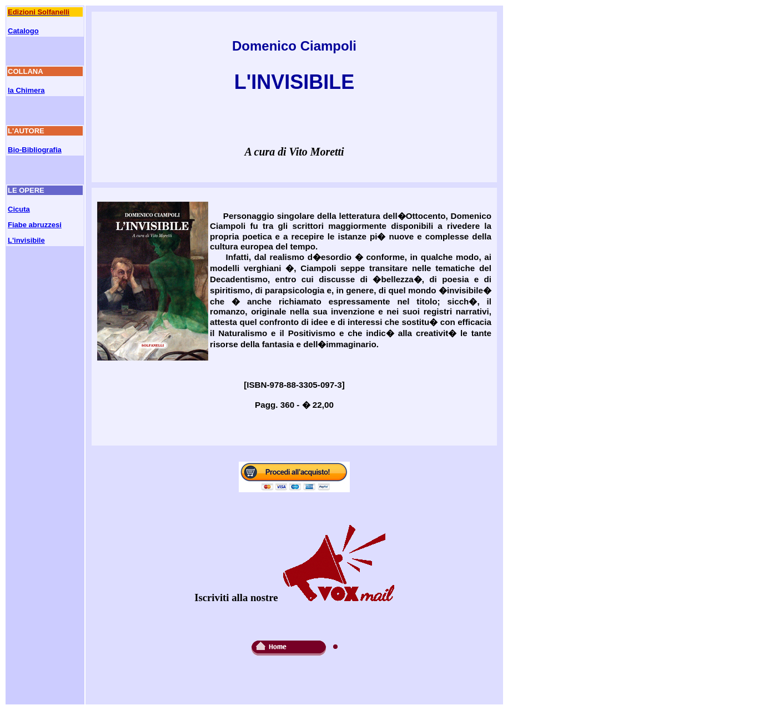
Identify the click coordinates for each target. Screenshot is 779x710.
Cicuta (19, 209)
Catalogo (23, 31)
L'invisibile (26, 240)
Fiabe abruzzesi (35, 225)
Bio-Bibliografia (35, 150)
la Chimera (26, 90)
